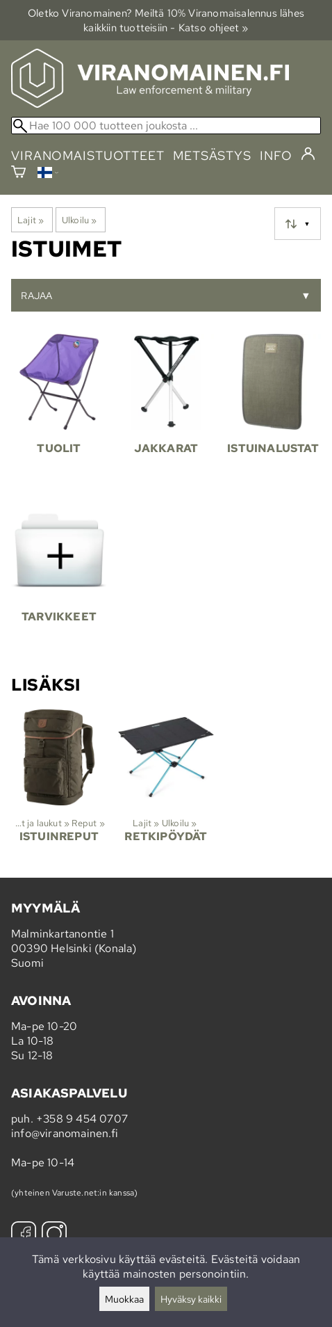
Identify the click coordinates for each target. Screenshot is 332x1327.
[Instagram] (54, 1235)
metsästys (212, 155)
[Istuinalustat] (273, 412)
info (276, 155)
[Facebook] (23, 1235)
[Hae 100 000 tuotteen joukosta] (166, 125)
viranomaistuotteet (88, 155)
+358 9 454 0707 (82, 1118)
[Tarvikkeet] (59, 580)
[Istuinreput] (59, 788)
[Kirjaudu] (308, 154)
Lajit (30, 220)
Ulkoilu (79, 220)
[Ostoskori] (18, 174)
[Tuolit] (59, 412)
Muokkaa (124, 1298)
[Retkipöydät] (166, 788)
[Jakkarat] (166, 412)
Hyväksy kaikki (191, 1298)
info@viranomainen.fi (64, 1133)
